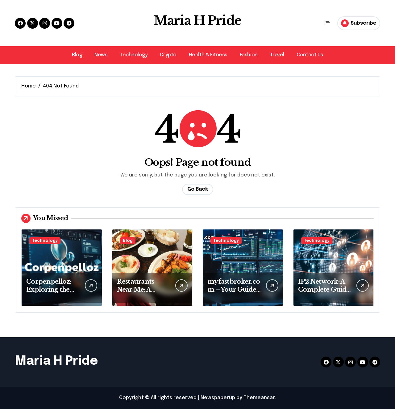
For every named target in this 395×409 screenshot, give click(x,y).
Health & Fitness (208, 55)
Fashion (249, 55)
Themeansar (259, 397)
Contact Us (310, 55)
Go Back (197, 189)
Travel (277, 55)
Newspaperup (218, 397)
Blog (77, 55)
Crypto (168, 55)
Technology (134, 55)
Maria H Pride (197, 21)
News (100, 55)
